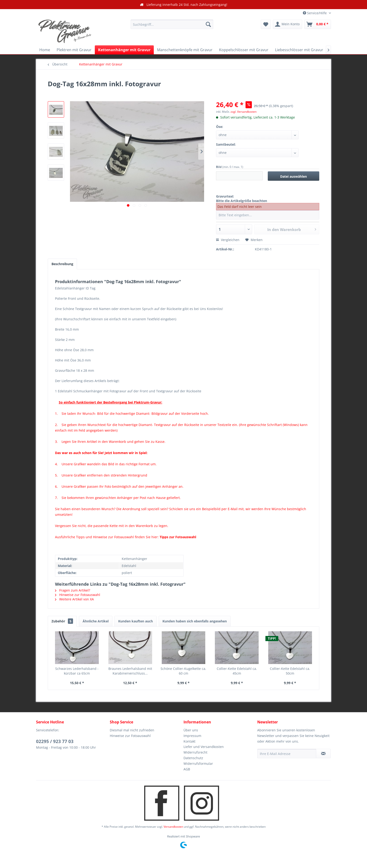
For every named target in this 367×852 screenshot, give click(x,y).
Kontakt (189, 741)
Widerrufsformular (198, 763)
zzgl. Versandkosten (244, 112)
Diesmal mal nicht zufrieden (132, 730)
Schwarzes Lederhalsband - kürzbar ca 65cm (77, 670)
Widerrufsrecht (195, 752)
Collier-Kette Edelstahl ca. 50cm (290, 670)
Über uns (191, 730)
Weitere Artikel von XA (74, 599)
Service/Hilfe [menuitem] (315, 13)
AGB (187, 769)
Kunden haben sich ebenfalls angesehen (194, 621)
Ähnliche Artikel (96, 621)
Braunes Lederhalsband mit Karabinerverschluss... (130, 670)
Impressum (192, 735)
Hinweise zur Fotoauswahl (77, 594)
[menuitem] (172, 24)
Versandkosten (173, 827)
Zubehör (62, 621)
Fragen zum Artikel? (72, 590)
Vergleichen (227, 240)
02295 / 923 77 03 (54, 741)
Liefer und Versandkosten (204, 746)
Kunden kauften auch (135, 621)
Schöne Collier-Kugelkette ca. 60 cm (183, 670)
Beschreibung (62, 264)
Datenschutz (193, 758)
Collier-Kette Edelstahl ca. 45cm (237, 670)
